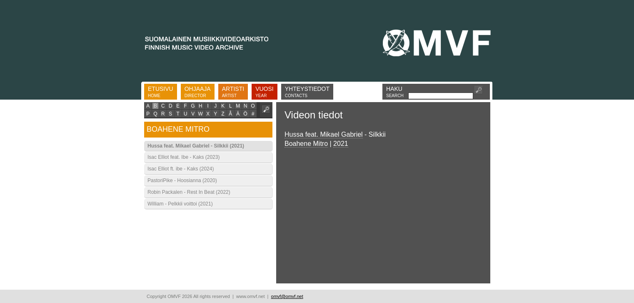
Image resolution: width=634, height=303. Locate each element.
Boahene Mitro (306, 143)
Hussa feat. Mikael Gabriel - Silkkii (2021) (195, 146)
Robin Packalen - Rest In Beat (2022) (188, 192)
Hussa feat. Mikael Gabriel (324, 134)
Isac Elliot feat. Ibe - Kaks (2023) (183, 157)
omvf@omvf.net (287, 296)
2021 (340, 143)
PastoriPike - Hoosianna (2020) (182, 180)
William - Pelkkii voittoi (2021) (180, 204)
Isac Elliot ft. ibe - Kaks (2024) (180, 169)
